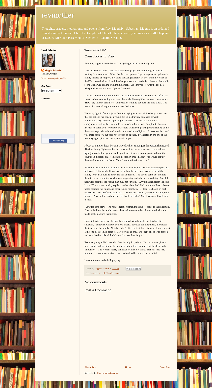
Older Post (165, 367)
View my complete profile (53, 78)
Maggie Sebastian (53, 70)
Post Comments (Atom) (108, 373)
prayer (117, 273)
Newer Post (90, 367)
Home (128, 367)
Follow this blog (58, 141)
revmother (57, 14)
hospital (110, 273)
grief (104, 273)
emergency (96, 273)
